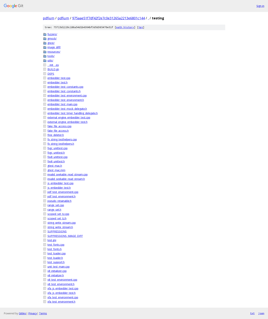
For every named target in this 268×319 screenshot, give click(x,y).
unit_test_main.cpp (58, 266)
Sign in (260, 6)
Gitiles (22, 313)
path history (125, 27)
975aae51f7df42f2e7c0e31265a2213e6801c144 (108, 18)
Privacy (32, 313)
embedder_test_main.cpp (62, 104)
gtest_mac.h (54, 165)
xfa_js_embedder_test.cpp (62, 288)
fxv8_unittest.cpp (57, 157)
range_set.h (54, 209)
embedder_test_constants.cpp (65, 86)
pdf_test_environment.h (61, 196)
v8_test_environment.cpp (62, 279)
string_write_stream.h (60, 227)
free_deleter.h (55, 135)
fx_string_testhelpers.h (60, 143)
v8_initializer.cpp (57, 271)
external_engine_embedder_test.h (67, 122)
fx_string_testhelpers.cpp (62, 139)
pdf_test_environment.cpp (62, 192)
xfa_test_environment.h (61, 301)
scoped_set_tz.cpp (58, 214)
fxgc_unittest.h (56, 152)
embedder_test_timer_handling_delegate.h (72, 113)
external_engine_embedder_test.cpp (68, 117)
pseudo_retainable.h (59, 201)
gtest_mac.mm (56, 170)
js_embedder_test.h (59, 187)
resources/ (53, 51)
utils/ (50, 60)
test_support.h (56, 262)
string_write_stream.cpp (61, 222)
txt (252, 313)
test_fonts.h (54, 249)
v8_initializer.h (55, 275)
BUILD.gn (53, 69)
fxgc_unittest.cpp (57, 148)
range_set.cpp (55, 205)
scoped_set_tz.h (56, 218)
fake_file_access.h (58, 130)
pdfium (48, 18)
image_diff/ (54, 47)
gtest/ (51, 43)
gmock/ (52, 38)
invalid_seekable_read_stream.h (66, 179)
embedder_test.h (57, 82)
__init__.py (53, 65)
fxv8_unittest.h (56, 161)
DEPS (50, 73)
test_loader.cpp (56, 253)
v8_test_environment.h (60, 284)
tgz (140, 27)
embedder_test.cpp (58, 78)
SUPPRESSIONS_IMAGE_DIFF (65, 236)
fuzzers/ (52, 34)
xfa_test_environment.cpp (62, 297)
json (261, 313)
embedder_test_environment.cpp (67, 95)
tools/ (51, 56)
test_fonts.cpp (55, 244)
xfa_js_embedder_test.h (61, 293)
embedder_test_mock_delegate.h (67, 108)
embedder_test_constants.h (64, 91)
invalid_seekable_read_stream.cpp (67, 174)
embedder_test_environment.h (65, 100)
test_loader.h (55, 258)
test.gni (51, 240)
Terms (43, 313)
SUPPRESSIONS (57, 231)
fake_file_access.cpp (59, 126)
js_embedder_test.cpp (60, 183)
